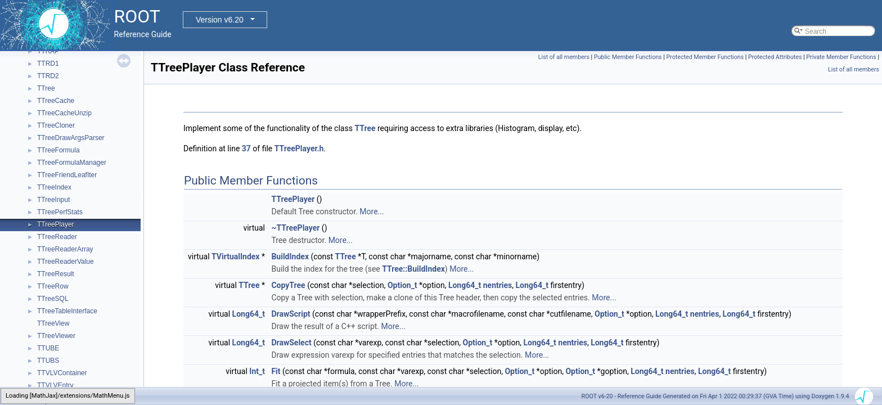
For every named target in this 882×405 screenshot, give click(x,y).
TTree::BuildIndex (413, 268)
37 (246, 148)
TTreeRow (53, 286)
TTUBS (48, 360)
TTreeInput (53, 200)
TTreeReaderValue (65, 262)
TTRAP (48, 51)
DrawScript (290, 313)
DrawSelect (291, 342)
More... (371, 211)
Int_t (257, 371)
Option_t (402, 285)
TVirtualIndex (235, 256)
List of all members (564, 57)
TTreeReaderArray (65, 249)
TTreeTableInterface (67, 311)
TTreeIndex (54, 187)
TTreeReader (57, 237)
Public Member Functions (628, 57)
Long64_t (464, 285)
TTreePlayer (55, 224)
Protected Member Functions (705, 57)
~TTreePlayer (295, 227)
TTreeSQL (53, 299)
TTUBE (48, 348)
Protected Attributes (775, 57)
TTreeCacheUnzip (64, 113)
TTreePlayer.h (299, 148)
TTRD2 (48, 76)
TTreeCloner (56, 125)
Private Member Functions (841, 57)
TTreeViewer (56, 336)
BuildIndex (290, 256)
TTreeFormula (58, 150)
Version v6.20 (220, 19)
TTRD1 (48, 64)
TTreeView (53, 323)
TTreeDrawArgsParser (71, 138)
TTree (46, 88)
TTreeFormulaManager (71, 162)
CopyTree (288, 285)
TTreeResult (55, 274)
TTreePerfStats (60, 212)
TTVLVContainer (62, 373)
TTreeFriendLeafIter (67, 175)
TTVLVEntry (55, 385)
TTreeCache (55, 101)
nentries (497, 285)
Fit (275, 371)
